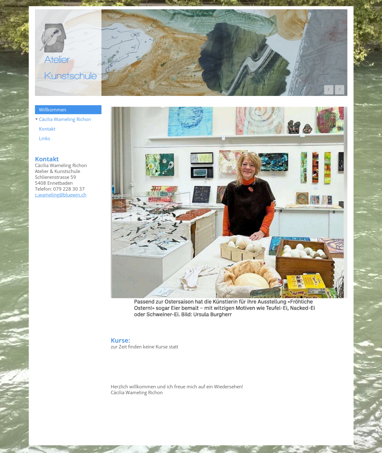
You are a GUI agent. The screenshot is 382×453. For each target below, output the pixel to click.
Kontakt (47, 129)
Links (44, 138)
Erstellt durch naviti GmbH (51, 450)
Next (339, 89)
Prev (328, 89)
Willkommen (52, 109)
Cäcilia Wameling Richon (63, 119)
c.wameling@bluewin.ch (60, 195)
